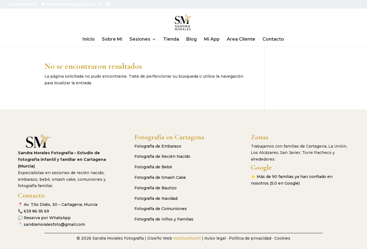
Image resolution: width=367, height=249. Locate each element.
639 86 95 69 (36, 211)
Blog (191, 39)
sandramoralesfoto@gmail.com (54, 224)
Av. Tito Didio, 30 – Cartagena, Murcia (60, 204)
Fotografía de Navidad (155, 198)
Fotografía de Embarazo (157, 146)
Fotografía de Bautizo (155, 187)
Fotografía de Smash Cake (160, 177)
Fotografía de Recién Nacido (162, 156)
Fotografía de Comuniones (160, 208)
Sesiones (139, 39)
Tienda (171, 39)
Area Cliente (241, 39)
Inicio (89, 39)
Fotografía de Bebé (153, 166)
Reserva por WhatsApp (47, 217)
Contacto (273, 39)
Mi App (212, 39)
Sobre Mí (112, 39)
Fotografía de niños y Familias (163, 219)
